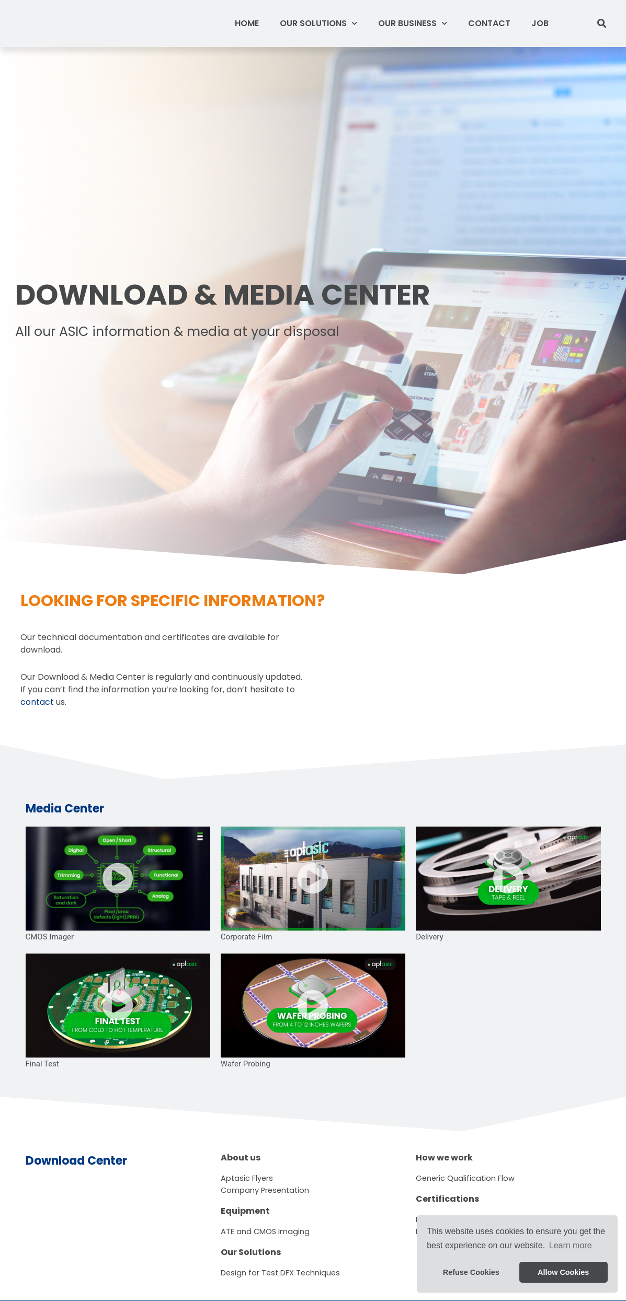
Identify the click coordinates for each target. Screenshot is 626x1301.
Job (540, 23)
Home (247, 23)
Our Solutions (318, 23)
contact (37, 702)
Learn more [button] (570, 1245)
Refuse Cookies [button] (471, 1272)
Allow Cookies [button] (563, 1272)
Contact (489, 23)
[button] (602, 24)
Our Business (412, 23)
